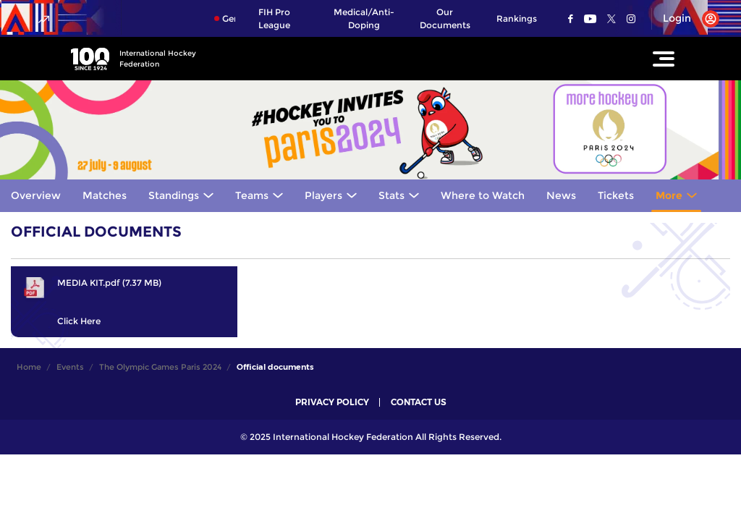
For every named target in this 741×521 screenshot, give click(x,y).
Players (323, 195)
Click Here (79, 320)
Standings (173, 195)
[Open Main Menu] (663, 58)
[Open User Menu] (685, 18)
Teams (251, 195)
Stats (391, 195)
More (669, 195)
